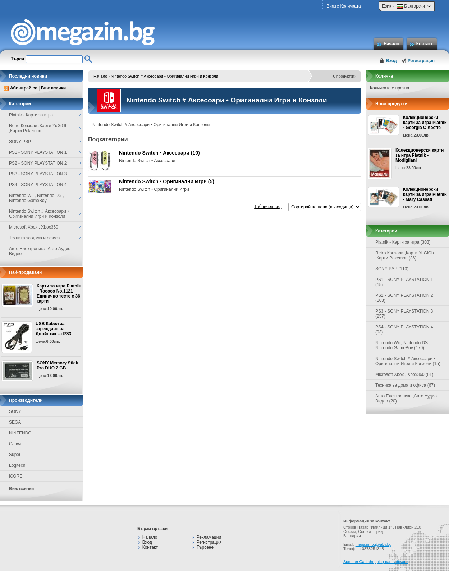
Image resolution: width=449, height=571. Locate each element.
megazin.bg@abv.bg (373, 544)
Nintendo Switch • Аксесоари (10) (159, 153)
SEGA (15, 422)
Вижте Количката (343, 6)
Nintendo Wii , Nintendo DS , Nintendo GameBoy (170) (402, 345)
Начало (391, 43)
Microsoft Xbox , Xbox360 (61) (404, 374)
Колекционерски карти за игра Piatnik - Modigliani (419, 155)
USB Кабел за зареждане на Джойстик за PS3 (53, 328)
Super (14, 454)
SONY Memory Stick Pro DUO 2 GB (57, 365)
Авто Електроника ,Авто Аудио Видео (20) (406, 398)
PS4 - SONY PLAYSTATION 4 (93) (404, 329)
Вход (391, 60)
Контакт (424, 43)
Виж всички (53, 88)
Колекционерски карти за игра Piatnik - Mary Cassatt (424, 194)
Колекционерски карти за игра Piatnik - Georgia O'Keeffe (424, 122)
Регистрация (421, 60)
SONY (15, 411)
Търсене (205, 547)
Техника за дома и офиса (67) (405, 385)
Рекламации (209, 537)
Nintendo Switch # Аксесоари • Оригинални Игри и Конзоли (164, 76)
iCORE (15, 476)
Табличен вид (267, 206)
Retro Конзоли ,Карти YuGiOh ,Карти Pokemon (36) (404, 255)
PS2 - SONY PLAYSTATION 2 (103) (404, 298)
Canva (15, 443)
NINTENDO (20, 433)
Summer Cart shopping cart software (375, 562)
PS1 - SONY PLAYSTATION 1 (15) (404, 282)
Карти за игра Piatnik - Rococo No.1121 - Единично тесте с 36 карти (59, 294)
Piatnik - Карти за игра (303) (403, 242)
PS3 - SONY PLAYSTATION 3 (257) (404, 314)
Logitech (17, 465)
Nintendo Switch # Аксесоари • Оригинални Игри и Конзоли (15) (407, 361)
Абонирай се (23, 88)
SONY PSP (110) (391, 268)
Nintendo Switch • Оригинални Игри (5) (166, 181)
